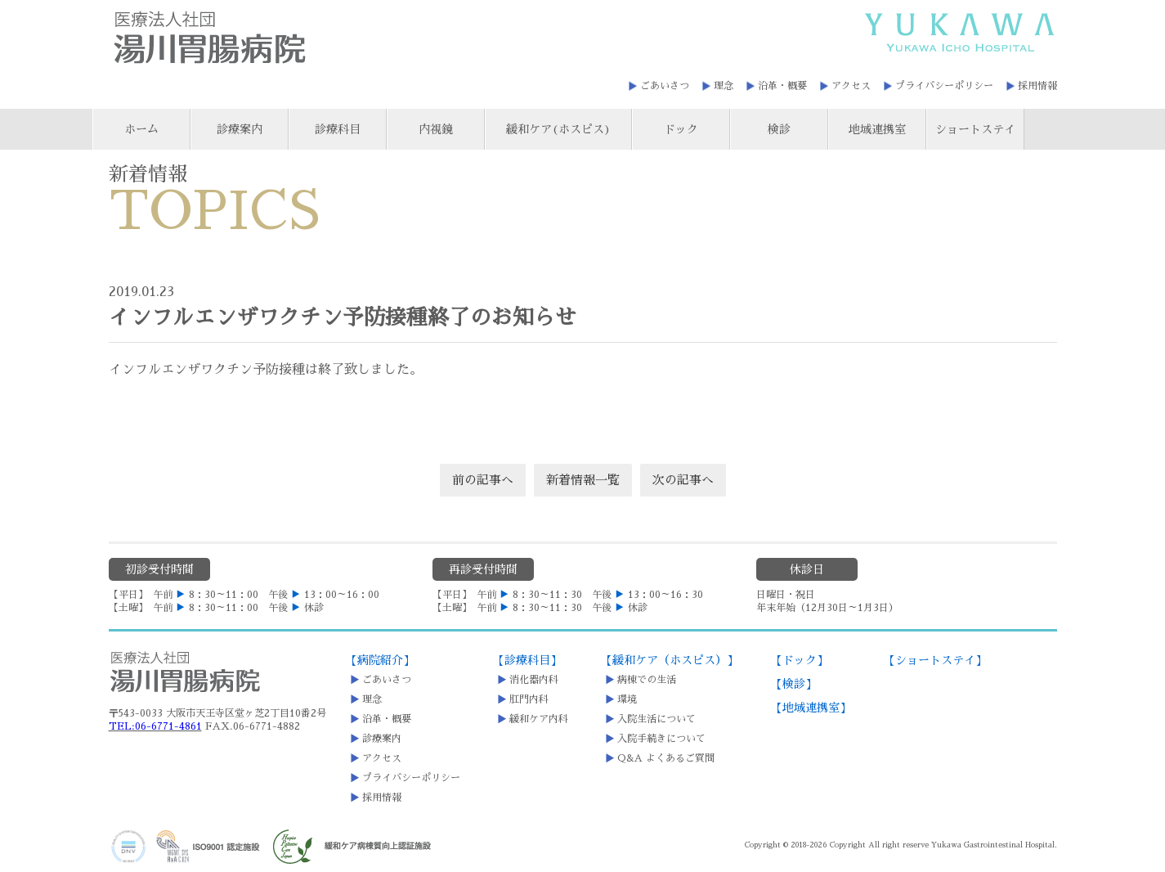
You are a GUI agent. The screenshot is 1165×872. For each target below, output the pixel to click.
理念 (723, 86)
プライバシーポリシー (944, 86)
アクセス (851, 86)
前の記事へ (482, 480)
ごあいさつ (664, 86)
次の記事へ (683, 480)
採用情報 (1037, 86)
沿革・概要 (782, 86)
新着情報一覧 (583, 480)
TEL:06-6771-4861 (155, 726)
